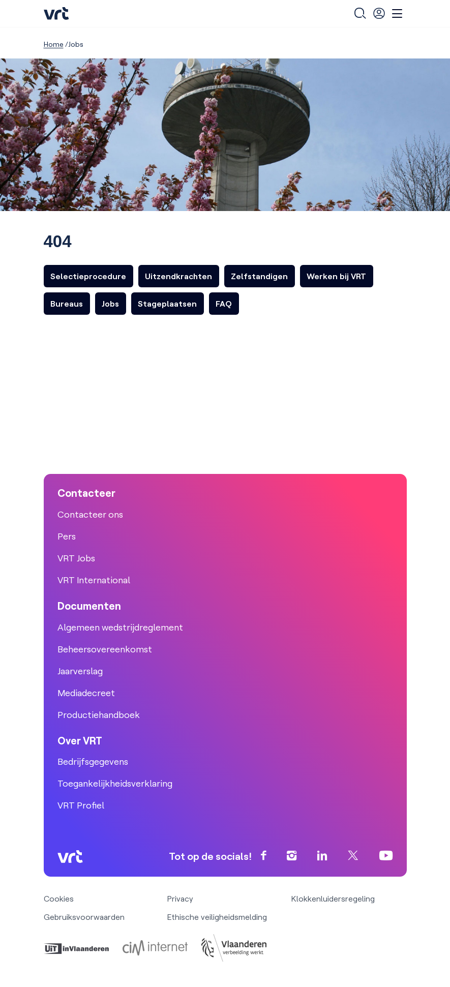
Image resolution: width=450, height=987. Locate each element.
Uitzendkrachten (178, 276)
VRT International (93, 580)
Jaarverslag (80, 671)
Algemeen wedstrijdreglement (120, 627)
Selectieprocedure (88, 276)
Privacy (180, 898)
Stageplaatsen (167, 303)
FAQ (224, 303)
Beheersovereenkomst (104, 649)
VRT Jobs (76, 558)
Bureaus (66, 303)
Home (54, 44)
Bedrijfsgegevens (92, 761)
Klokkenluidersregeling (333, 898)
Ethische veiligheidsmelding (217, 917)
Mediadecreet (86, 693)
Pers (66, 536)
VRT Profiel (80, 805)
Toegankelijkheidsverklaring (114, 783)
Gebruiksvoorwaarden (84, 917)
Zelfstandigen (259, 276)
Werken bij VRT (336, 276)
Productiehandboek (98, 715)
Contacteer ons (90, 514)
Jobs (110, 303)
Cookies (59, 898)
